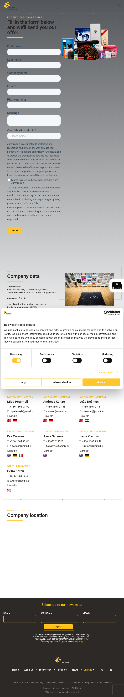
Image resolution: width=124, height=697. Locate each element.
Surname (46, 613)
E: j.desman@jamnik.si (91, 411)
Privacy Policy (78, 642)
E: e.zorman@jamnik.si (19, 446)
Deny (23, 382)
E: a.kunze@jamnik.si (55, 411)
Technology (44, 669)
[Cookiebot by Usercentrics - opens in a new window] (106, 313)
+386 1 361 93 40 (26, 292)
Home (15, 669)
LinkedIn (12, 416)
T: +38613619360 (53, 441)
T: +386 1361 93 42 (90, 441)
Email (86, 613)
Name (6, 613)
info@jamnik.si (49, 292)
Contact (87, 669)
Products (61, 669)
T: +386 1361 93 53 (54, 406)
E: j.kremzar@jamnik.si (91, 446)
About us (28, 669)
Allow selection (62, 382)
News (74, 669)
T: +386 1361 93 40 (18, 441)
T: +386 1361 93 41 (90, 406)
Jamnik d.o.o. (17, 682)
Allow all (101, 382)
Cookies (46, 688)
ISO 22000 (76, 688)
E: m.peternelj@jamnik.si (20, 411)
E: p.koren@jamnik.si (18, 480)
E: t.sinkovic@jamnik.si (56, 446)
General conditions (60, 688)
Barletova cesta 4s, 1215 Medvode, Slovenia (45, 682)
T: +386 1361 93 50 (18, 406)
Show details (106, 372)
